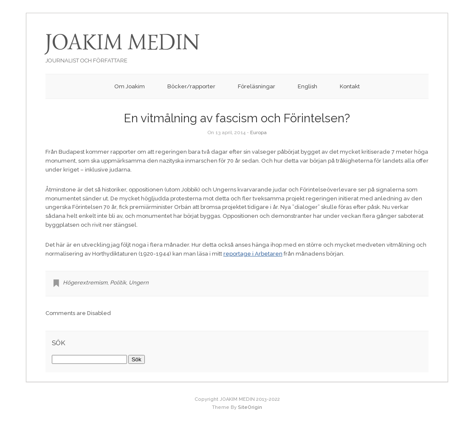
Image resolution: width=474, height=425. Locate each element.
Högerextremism (85, 282)
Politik (118, 282)
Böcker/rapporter (191, 86)
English (307, 86)
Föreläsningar (256, 86)
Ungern (139, 282)
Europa (258, 132)
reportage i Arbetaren (252, 253)
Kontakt (350, 86)
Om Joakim (129, 86)
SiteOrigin (250, 407)
